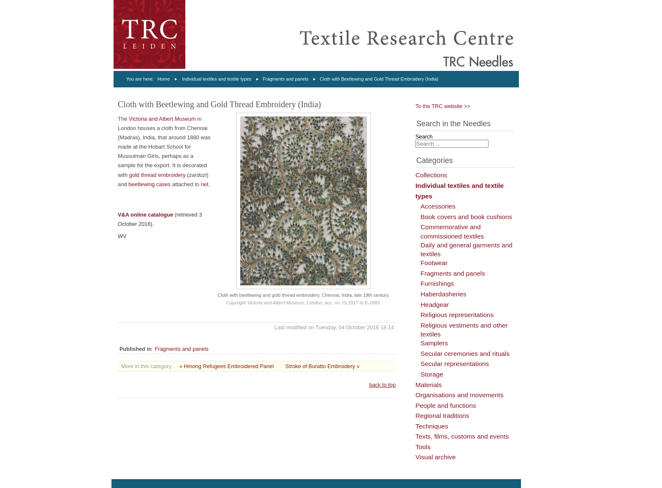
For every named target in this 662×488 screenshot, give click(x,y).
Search (424, 136)
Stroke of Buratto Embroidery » (322, 366)
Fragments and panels (285, 78)
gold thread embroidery (157, 175)
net (205, 184)
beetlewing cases (150, 184)
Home (163, 78)
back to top (382, 385)
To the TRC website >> (442, 106)
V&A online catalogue (145, 214)
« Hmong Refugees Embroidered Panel (226, 366)
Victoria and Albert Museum (162, 119)
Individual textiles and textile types (216, 78)
